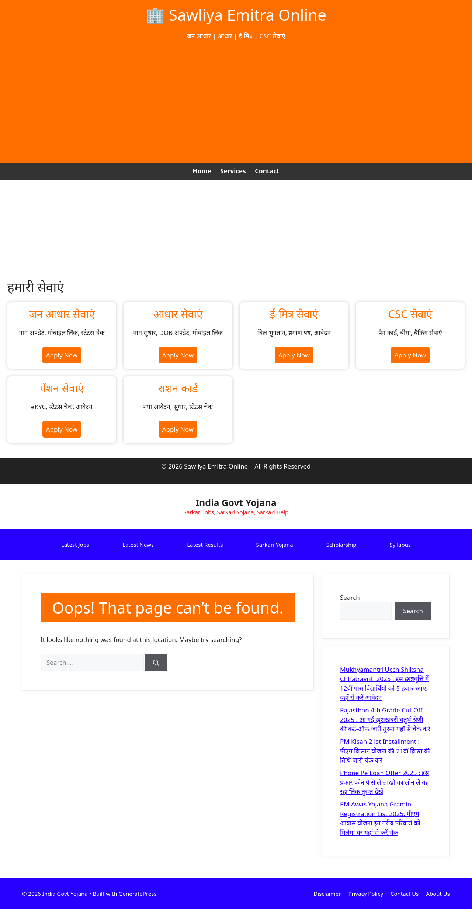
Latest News (138, 544)
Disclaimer (327, 893)
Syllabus (400, 544)
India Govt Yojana (235, 502)
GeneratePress (138, 893)
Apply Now (61, 355)
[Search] (156, 662)
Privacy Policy (365, 893)
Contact (267, 171)
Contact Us (405, 893)
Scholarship (341, 544)
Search (350, 597)
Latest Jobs (75, 544)
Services (233, 171)
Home (202, 171)
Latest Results (205, 544)
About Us (438, 893)
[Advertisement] (236, 101)
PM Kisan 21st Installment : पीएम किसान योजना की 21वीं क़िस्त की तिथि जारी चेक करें (385, 750)
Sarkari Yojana (274, 544)
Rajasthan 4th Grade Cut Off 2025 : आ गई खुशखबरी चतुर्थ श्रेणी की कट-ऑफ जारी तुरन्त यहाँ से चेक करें (385, 719)
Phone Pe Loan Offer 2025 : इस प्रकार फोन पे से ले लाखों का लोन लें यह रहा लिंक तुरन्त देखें (384, 782)
